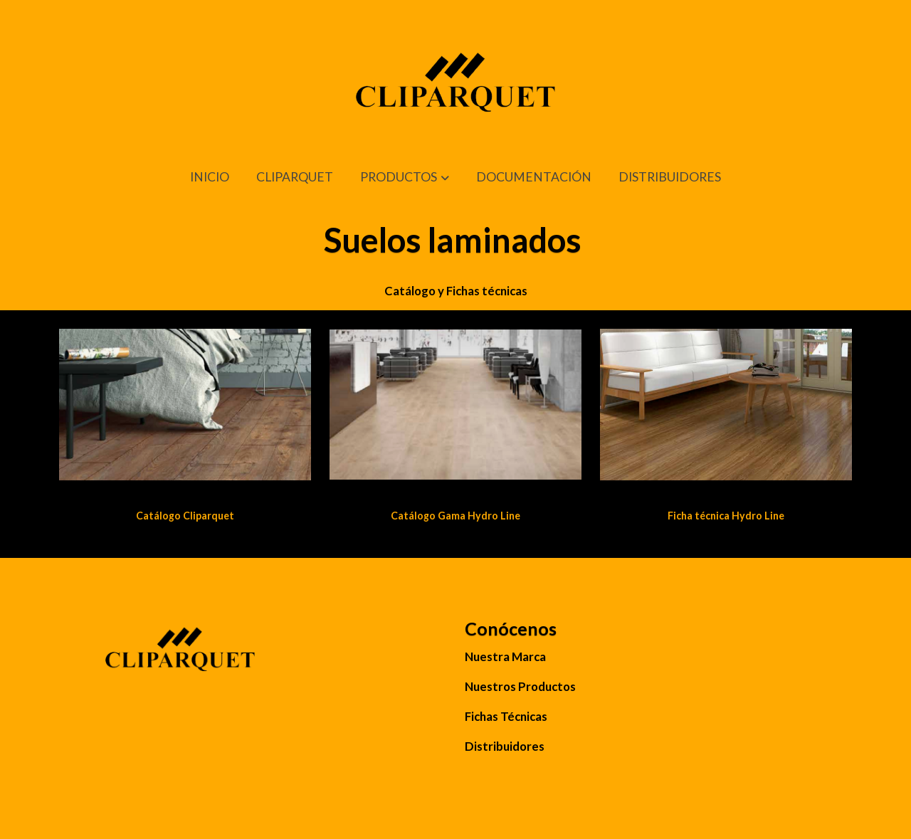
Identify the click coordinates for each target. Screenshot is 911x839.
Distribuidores (504, 746)
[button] (404, 177)
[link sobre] (252, 658)
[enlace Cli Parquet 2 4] (456, 403)
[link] (455, 94)
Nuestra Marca (505, 656)
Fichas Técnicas (506, 716)
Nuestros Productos (520, 686)
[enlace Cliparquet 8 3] (726, 403)
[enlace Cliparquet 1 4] (185, 403)
